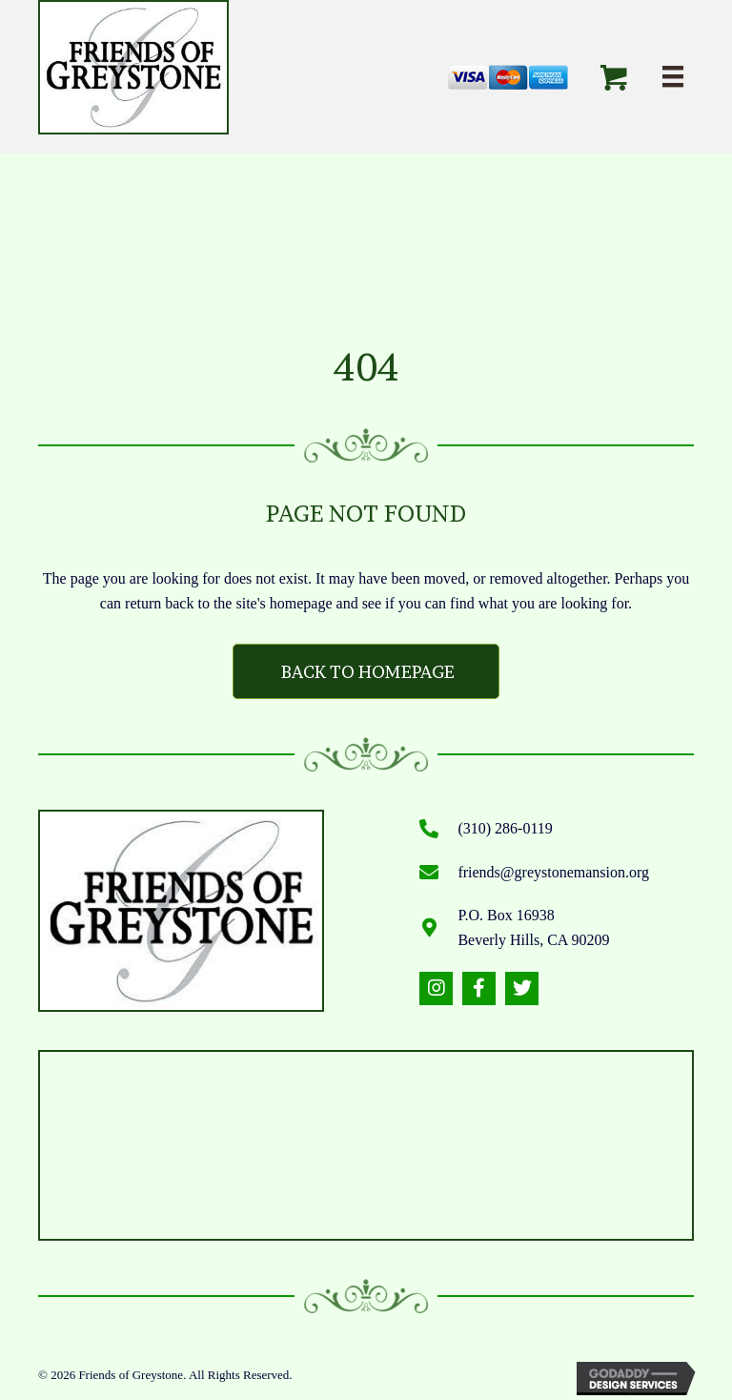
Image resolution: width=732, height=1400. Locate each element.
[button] (436, 988)
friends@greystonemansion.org (553, 872)
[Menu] (673, 77)
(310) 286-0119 (505, 828)
